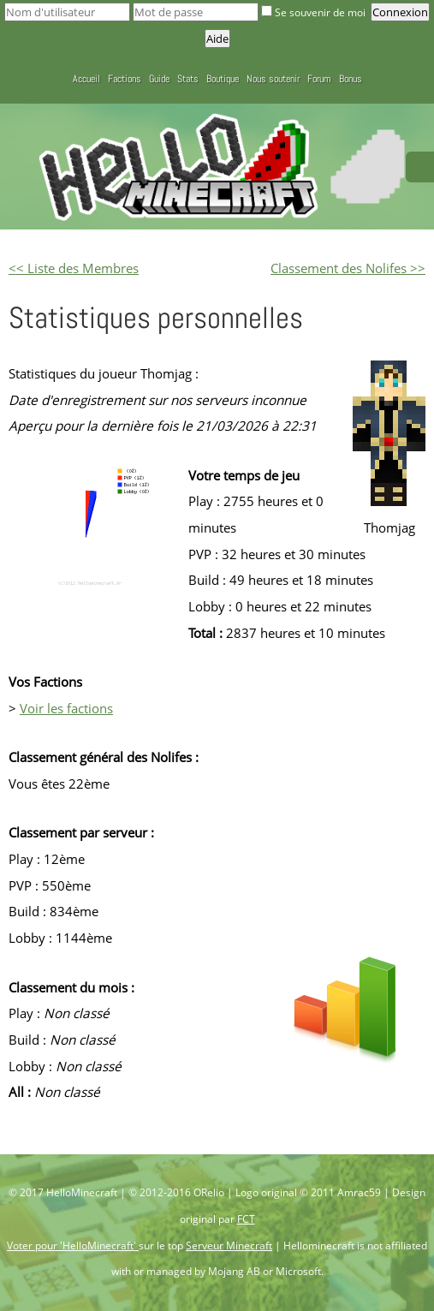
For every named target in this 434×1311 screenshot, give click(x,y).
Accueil (86, 79)
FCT (246, 1219)
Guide (159, 79)
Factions (124, 79)
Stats (188, 79)
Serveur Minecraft (229, 1245)
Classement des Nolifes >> (348, 268)
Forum (319, 79)
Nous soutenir (273, 79)
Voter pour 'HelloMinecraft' (73, 1245)
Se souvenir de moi (314, 12)
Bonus (350, 79)
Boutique (222, 79)
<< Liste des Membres (74, 268)
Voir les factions (66, 708)
